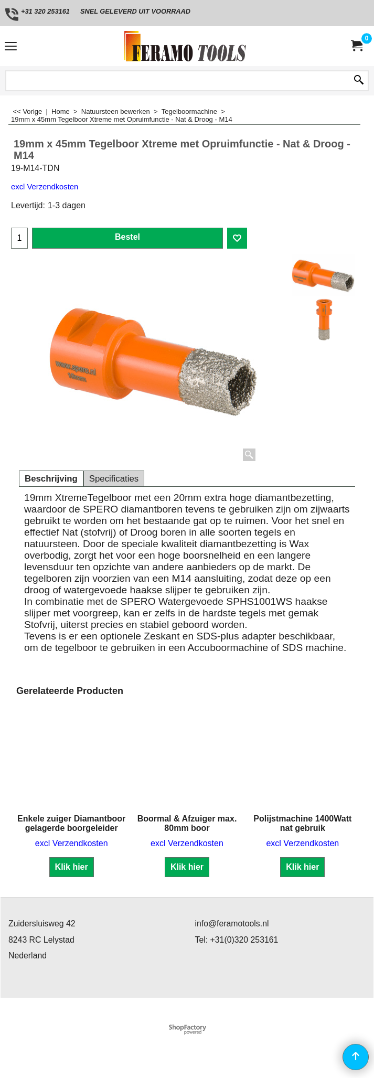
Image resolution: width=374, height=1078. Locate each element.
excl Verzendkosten (44, 187)
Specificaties (113, 479)
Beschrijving (51, 479)
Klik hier (71, 866)
